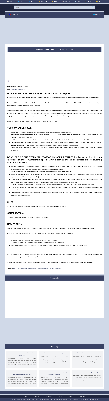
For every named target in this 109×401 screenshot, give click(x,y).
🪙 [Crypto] (99, 1)
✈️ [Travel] (32, 1)
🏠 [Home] (9, 1)
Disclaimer (49, 396)
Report (71, 396)
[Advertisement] (54, 31)
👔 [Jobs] (77, 1)
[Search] (54, 7)
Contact (37, 396)
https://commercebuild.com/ (19, 89)
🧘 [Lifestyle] (65, 1)
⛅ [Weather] (43, 1)
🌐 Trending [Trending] (96, 14)
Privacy (60, 396)
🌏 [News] (20, 1)
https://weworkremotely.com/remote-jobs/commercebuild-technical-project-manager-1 (37, 268)
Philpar (14, 14)
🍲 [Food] (54, 1)
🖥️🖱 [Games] (88, 1)
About (26, 396)
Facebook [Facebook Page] (82, 396)
